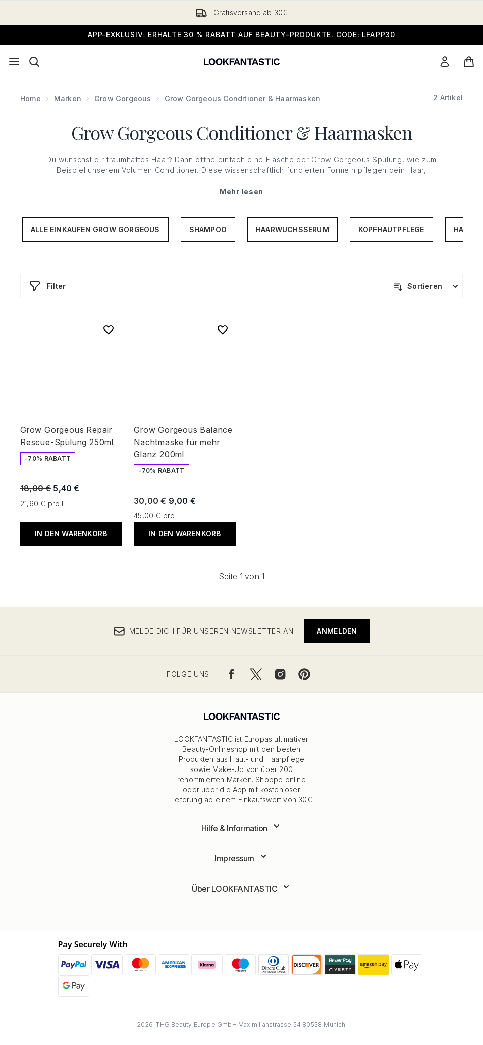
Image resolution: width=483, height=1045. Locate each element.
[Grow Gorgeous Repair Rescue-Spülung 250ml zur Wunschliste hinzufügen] (108, 329)
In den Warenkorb (71, 533)
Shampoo (208, 229)
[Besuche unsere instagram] (280, 674)
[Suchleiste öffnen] (34, 62)
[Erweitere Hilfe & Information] (241, 828)
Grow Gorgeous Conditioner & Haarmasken (241, 132)
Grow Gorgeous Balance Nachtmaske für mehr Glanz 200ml (183, 442)
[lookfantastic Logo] (242, 61)
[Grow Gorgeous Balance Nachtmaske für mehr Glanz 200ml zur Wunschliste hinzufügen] (222, 329)
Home (30, 98)
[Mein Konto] (445, 61)
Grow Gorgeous (122, 98)
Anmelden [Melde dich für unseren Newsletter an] (337, 631)
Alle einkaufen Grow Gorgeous (95, 229)
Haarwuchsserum (292, 229)
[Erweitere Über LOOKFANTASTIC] (241, 889)
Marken (67, 98)
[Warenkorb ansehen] (469, 62)
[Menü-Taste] (14, 62)
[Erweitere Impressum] (241, 858)
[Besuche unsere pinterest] (304, 674)
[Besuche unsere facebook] (232, 674)
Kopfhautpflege (391, 229)
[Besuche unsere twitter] (256, 674)
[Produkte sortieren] (427, 286)
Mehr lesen (241, 191)
